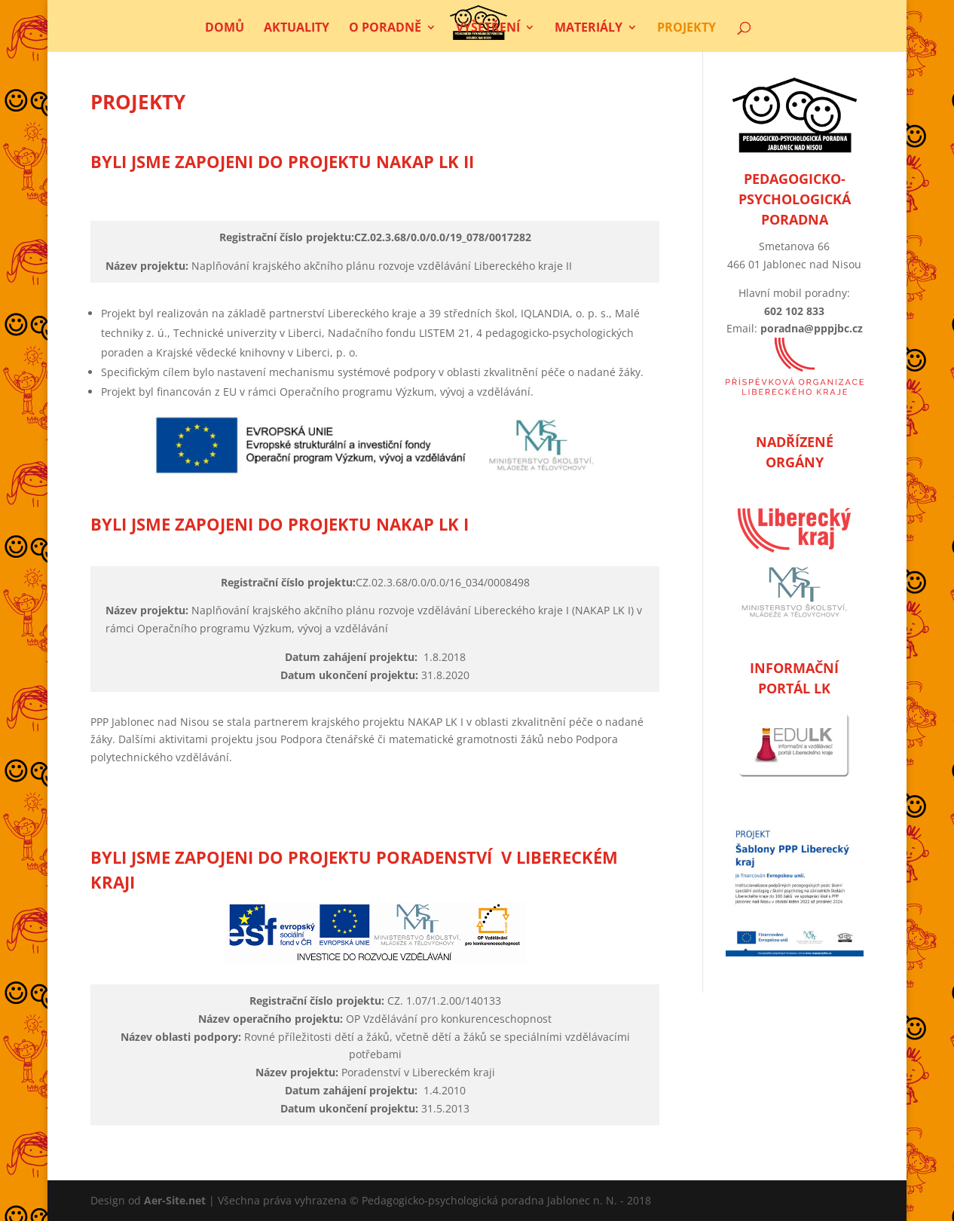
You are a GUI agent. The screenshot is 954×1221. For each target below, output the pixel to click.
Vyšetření (488, 28)
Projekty (686, 28)
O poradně (385, 28)
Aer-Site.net (175, 1200)
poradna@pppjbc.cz (811, 328)
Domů (224, 28)
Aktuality (296, 28)
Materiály (588, 28)
